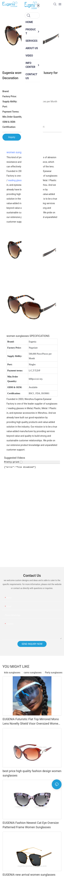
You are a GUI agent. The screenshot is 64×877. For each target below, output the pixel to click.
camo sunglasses (33, 672)
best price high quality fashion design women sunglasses (32, 773)
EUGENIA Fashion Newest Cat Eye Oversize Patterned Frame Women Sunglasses (31, 825)
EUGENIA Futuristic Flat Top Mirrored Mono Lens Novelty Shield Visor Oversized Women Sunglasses (31, 721)
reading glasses (16, 180)
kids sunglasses (12, 672)
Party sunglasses (53, 672)
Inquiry (11, 137)
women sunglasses (18, 152)
